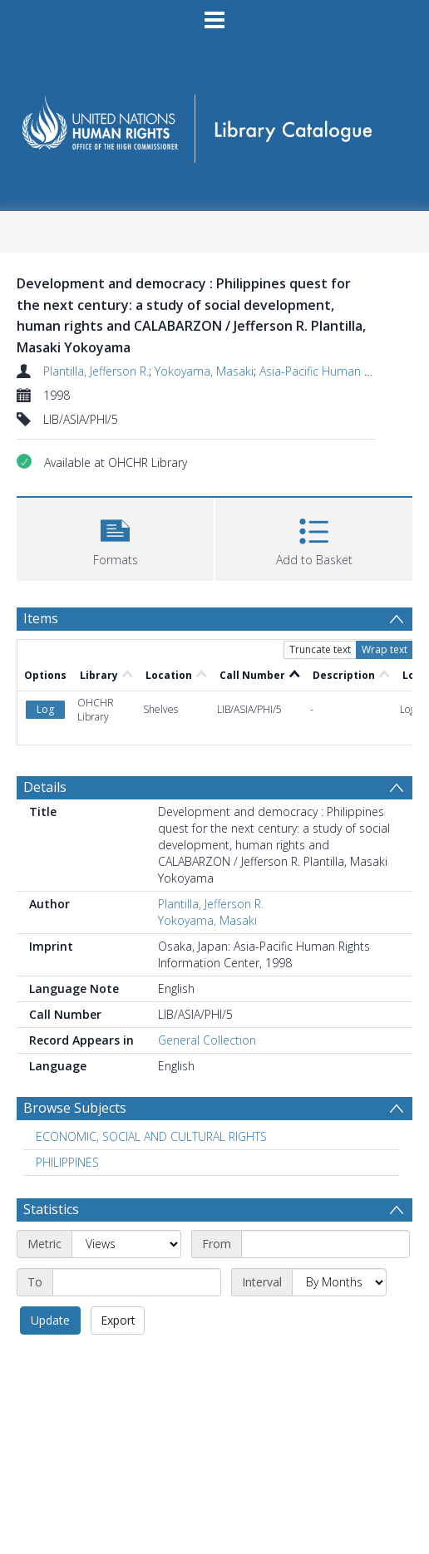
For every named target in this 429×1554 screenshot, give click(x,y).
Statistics (51, 1209)
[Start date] (325, 1244)
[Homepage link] (214, 123)
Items (40, 618)
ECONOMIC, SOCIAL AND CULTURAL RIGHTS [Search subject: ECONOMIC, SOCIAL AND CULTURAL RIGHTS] (151, 1136)
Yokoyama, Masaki (204, 371)
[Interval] (339, 1282)
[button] (115, 537)
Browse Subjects (74, 1108)
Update (50, 1320)
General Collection (207, 1040)
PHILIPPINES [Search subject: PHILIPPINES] (67, 1162)
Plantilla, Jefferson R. (96, 371)
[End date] (136, 1282)
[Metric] (126, 1244)
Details (45, 787)
